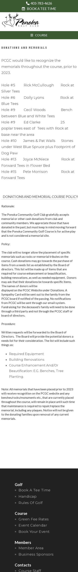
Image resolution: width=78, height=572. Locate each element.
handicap (28, 496)
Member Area (31, 548)
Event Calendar (33, 525)
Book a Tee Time (35, 490)
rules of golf (31, 503)
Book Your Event (34, 531)
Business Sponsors (36, 554)
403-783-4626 (41, 3)
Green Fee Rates (34, 519)
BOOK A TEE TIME (39, 8)
